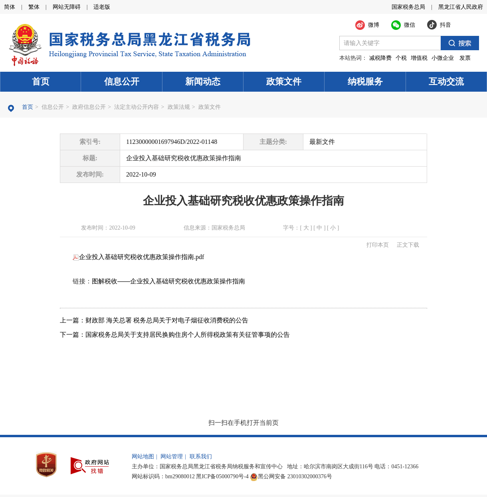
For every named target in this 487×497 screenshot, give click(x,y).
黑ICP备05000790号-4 (222, 476)
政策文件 (283, 81)
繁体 (34, 7)
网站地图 (143, 457)
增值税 (419, 58)
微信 (409, 25)
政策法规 (179, 107)
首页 (40, 81)
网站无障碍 (67, 7)
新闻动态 (202, 81)
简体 (9, 7)
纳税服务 (365, 81)
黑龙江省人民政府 (460, 7)
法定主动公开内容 (136, 107)
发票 (465, 58)
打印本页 (377, 245)
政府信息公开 (89, 107)
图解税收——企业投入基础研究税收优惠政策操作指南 (168, 281)
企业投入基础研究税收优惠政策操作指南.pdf (138, 256)
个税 (401, 58)
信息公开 (121, 81)
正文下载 (408, 245)
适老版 (101, 7)
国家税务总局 (408, 7)
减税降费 (380, 58)
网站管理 (171, 457)
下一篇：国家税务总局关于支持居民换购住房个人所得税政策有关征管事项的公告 (175, 334)
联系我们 (201, 457)
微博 (373, 25)
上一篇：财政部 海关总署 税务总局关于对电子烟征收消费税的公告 (154, 320)
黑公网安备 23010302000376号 (291, 476)
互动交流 (446, 81)
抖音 (445, 25)
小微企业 (443, 58)
